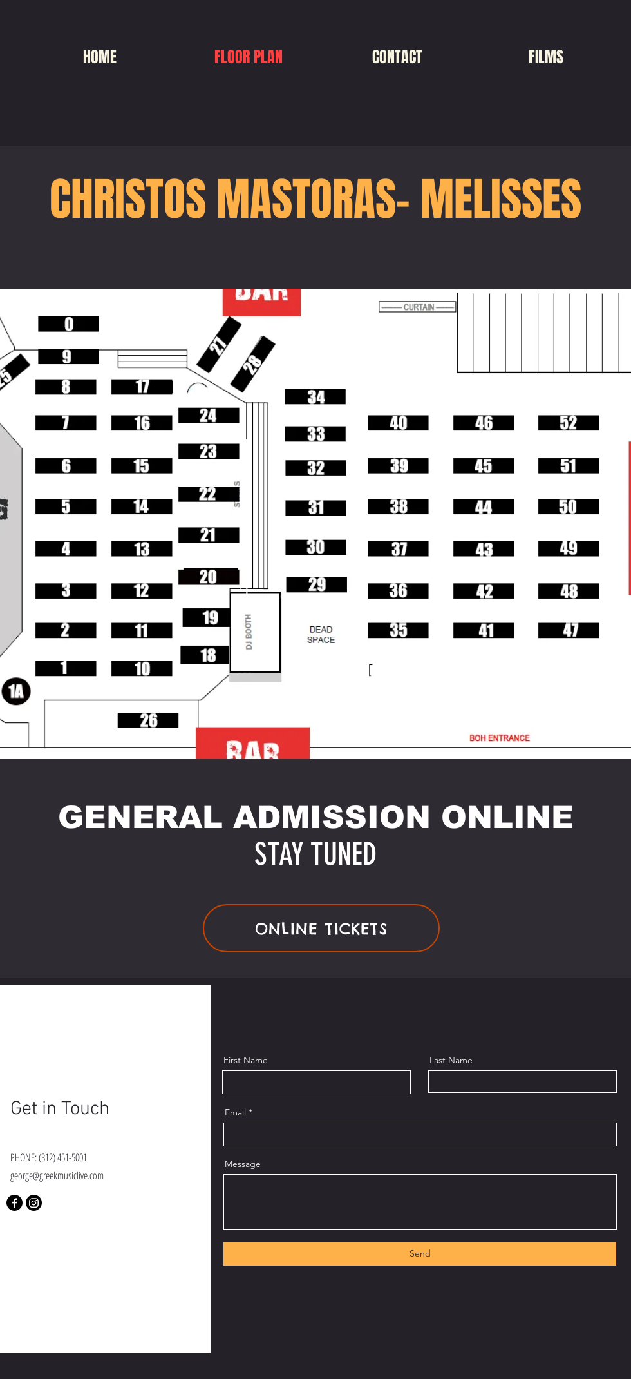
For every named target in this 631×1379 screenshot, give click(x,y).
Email (235, 1112)
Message (243, 1163)
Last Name (451, 1060)
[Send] (419, 1254)
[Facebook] (14, 1203)
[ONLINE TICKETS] (321, 928)
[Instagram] (34, 1203)
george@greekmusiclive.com (57, 1175)
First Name (245, 1060)
